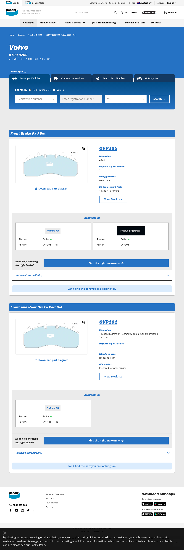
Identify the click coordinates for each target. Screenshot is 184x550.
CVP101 (108, 322)
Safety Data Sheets (98, 2)
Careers (112, 2)
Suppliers (50, 498)
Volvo (32, 35)
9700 (40, 35)
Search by (21, 90)
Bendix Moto (35, 2)
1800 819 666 (18, 505)
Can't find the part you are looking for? (92, 288)
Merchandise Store (135, 22)
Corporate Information (55, 494)
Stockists (156, 22)
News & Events (75, 22)
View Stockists (113, 199)
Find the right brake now (106, 263)
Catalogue (28, 22)
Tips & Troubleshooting (104, 22)
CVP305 (108, 148)
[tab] (18, 71)
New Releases (52, 502)
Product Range (49, 22)
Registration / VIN (42, 90)
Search (159, 99)
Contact (121, 2)
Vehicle (60, 90)
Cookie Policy (38, 545)
